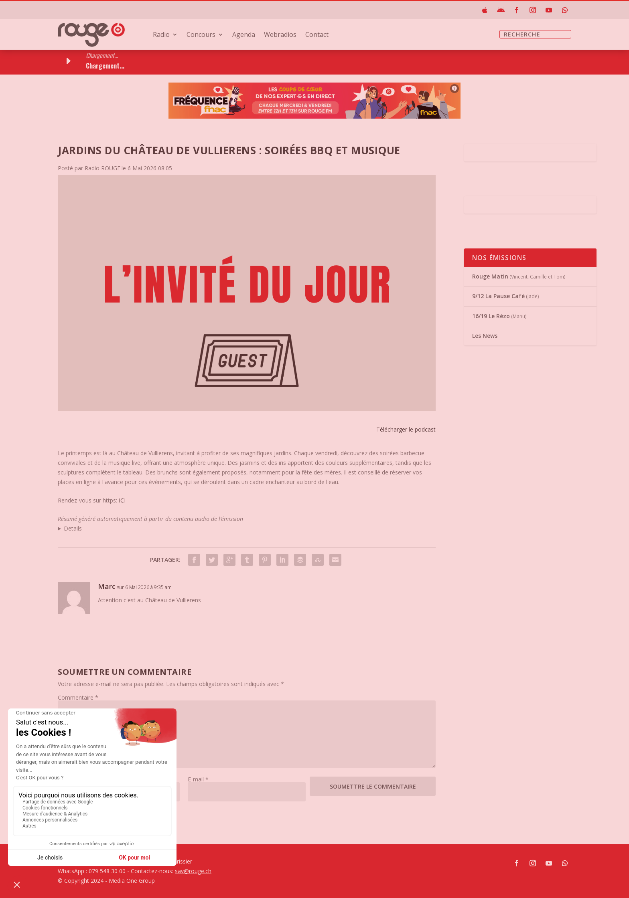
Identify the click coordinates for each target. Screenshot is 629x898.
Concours (201, 35)
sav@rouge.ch (193, 871)
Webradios (280, 35)
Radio (161, 35)
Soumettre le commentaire (373, 786)
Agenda (243, 35)
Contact (317, 35)
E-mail (198, 779)
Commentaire (78, 697)
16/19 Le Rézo (491, 316)
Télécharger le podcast (406, 429)
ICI (122, 500)
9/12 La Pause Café (498, 296)
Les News (484, 335)
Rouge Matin (490, 276)
